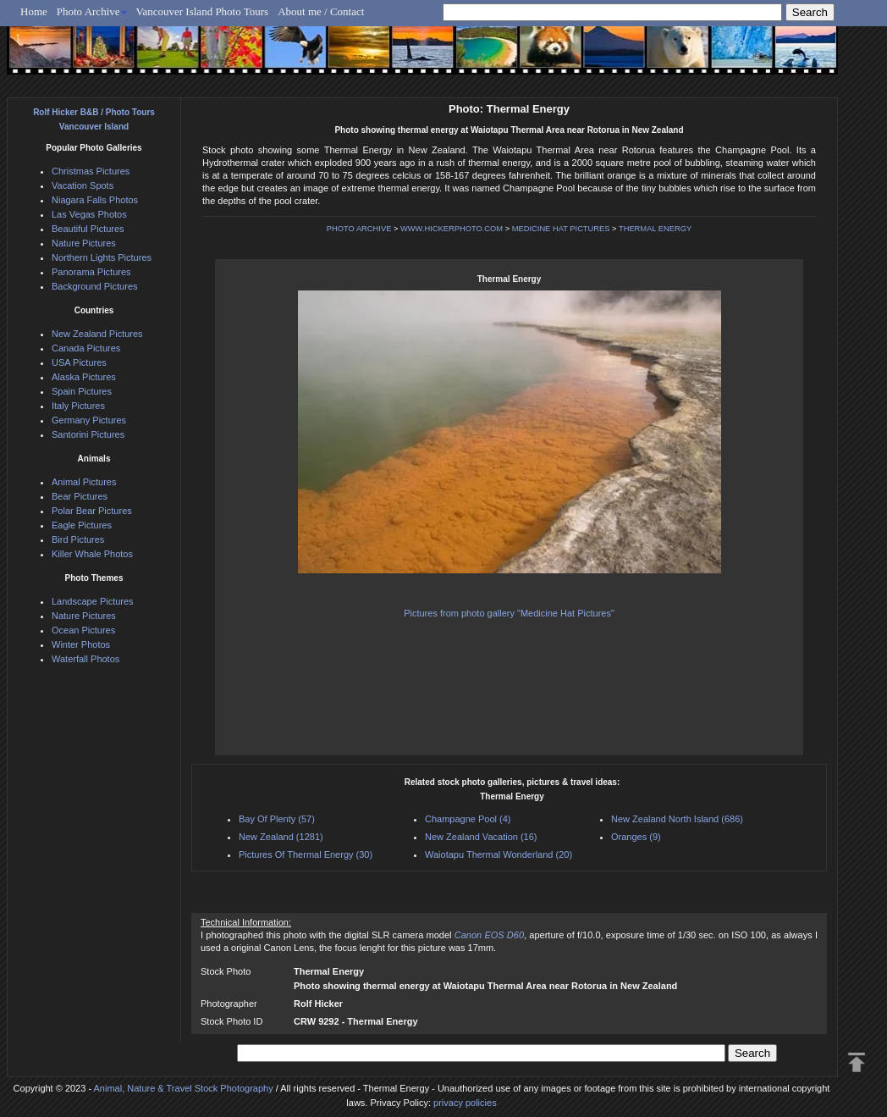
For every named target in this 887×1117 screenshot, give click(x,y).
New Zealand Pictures (97, 334)
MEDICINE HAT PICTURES (561, 228)
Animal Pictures (84, 482)
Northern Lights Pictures (102, 257)
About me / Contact (321, 11)
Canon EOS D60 (489, 935)
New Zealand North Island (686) (677, 819)
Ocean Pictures (83, 630)
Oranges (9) (636, 837)
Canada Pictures (86, 348)
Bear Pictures (79, 496)
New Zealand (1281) (281, 837)
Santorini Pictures (88, 434)
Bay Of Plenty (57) (277, 819)
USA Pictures (79, 362)
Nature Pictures (84, 243)
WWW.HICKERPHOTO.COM (451, 228)
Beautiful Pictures (88, 229)
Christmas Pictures (90, 171)
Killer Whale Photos (92, 554)
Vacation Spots (82, 185)
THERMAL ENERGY (655, 228)
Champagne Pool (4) (468, 819)
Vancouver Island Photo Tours (202, 11)
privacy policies (465, 1103)
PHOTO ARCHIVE (359, 228)
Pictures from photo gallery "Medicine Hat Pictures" (509, 613)
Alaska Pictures (84, 377)
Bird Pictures (78, 539)
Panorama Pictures (91, 272)
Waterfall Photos (85, 659)
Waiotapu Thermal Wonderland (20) (498, 854)
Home (33, 11)
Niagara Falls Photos (95, 200)
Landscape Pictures (93, 601)
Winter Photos (81, 644)
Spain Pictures (82, 391)
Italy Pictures (78, 406)
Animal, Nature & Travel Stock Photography (183, 1088)
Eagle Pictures (82, 525)
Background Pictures (95, 286)
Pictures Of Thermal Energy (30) (305, 854)
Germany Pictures (89, 420)
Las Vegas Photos (89, 214)
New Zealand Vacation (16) (481, 837)
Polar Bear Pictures (92, 511)
